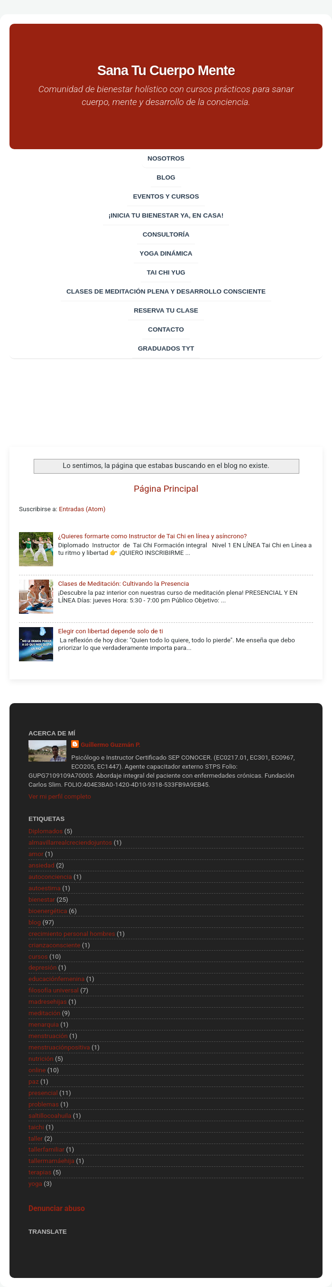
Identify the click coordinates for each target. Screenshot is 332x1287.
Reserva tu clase (166, 310)
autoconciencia (50, 876)
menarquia (43, 1024)
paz (33, 1081)
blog (34, 922)
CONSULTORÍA (166, 234)
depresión (42, 967)
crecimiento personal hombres (71, 933)
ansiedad (41, 865)
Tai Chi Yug (166, 272)
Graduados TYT (166, 348)
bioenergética (47, 911)
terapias (39, 1172)
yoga (35, 1183)
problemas (43, 1104)
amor (35, 854)
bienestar (41, 899)
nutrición (41, 1058)
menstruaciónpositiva (59, 1047)
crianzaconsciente (54, 945)
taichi (36, 1127)
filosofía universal (53, 990)
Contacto (166, 329)
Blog (166, 177)
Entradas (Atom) (82, 509)
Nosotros (166, 158)
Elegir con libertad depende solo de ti (110, 631)
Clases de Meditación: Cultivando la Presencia (123, 583)
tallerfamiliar (46, 1149)
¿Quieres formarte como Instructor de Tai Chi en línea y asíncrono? (152, 536)
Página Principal (166, 488)
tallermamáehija (51, 1160)
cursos (38, 956)
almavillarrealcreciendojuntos (70, 842)
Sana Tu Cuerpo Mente (166, 70)
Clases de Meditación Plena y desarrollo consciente (166, 291)
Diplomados (45, 831)
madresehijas (47, 1001)
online (37, 1070)
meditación (44, 1013)
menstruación (48, 1035)
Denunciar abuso (56, 1208)
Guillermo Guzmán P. (110, 744)
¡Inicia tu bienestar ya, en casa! (166, 215)
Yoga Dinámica (165, 253)
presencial (43, 1092)
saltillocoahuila (49, 1115)
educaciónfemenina (56, 978)
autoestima (44, 888)
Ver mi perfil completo (59, 796)
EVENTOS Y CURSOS (166, 196)
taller (35, 1138)
